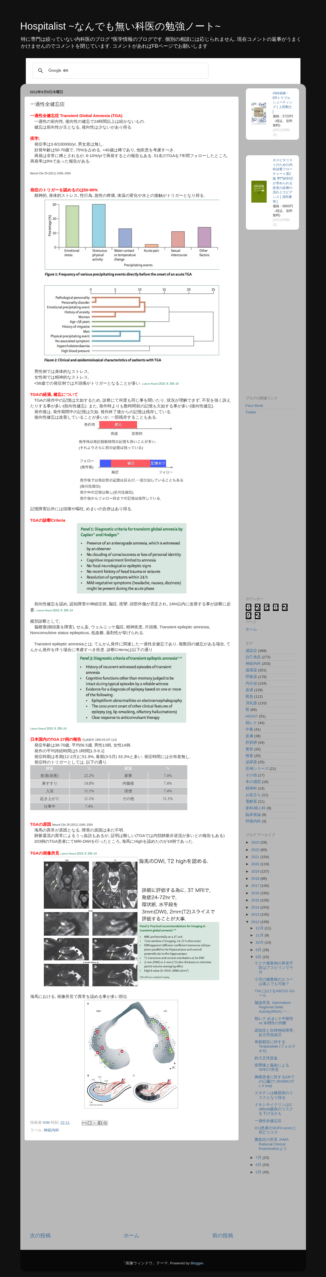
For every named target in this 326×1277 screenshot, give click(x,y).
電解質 (251, 801)
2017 (255, 886)
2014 (255, 907)
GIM (47, 1122)
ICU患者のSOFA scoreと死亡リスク (275, 1130)
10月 (260, 942)
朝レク (251, 723)
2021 (255, 857)
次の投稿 (40, 1235)
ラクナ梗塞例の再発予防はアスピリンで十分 (274, 967)
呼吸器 (251, 677)
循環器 (251, 670)
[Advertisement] (131, 1186)
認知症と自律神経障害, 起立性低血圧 (274, 1032)
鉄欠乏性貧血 (266, 1058)
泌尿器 (251, 762)
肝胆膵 (251, 742)
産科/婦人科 (256, 808)
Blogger (197, 1263)
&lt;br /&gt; (262, 353)
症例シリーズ (257, 769)
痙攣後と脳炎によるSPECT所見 (272, 1067)
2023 (255, 842)
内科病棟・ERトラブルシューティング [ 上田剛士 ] (282, 102)
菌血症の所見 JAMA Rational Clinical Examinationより (271, 1143)
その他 (251, 775)
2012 (255, 922)
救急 (249, 696)
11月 (260, 935)
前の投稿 (222, 1235)
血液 (249, 690)
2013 (255, 914)
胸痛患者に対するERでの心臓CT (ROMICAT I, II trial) (274, 1081)
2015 (255, 900)
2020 (255, 864)
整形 (249, 749)
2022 (255, 850)
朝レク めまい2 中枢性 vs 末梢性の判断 (274, 1021)
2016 (255, 893)
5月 (259, 1172)
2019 (255, 871)
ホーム (131, 1235)
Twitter (251, 412)
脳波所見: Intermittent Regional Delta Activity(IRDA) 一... (273, 1007)
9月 (259, 950)
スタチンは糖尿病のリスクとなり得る (274, 1095)
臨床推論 (253, 815)
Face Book (254, 406)
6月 (259, 1165)
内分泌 (251, 683)
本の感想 (253, 782)
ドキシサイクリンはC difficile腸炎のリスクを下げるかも (274, 1109)
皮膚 (249, 736)
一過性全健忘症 (268, 1121)
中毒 (249, 729)
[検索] (119, 70)
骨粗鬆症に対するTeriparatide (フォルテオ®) (275, 1046)
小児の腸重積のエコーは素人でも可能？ (274, 981)
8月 (259, 957)
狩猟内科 (253, 821)
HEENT (252, 716)
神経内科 (51, 1130)
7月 (259, 1158)
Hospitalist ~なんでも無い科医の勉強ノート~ (120, 26)
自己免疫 (253, 657)
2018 (255, 878)
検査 (249, 756)
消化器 (251, 703)
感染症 (251, 651)
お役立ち (253, 795)
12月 (260, 928)
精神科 (251, 788)
